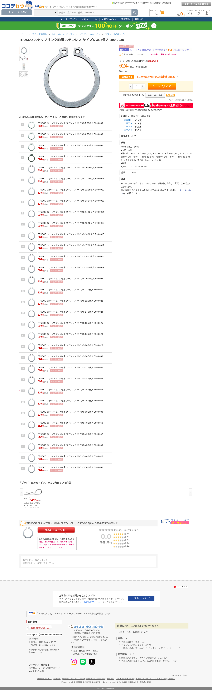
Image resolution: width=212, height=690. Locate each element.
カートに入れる (162, 86)
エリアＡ (128, 123)
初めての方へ (118, 3)
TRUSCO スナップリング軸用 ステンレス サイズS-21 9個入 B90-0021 (70, 289)
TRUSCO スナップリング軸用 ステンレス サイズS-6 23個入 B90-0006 (70, 134)
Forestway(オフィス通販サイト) (139, 3)
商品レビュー (141, 19)
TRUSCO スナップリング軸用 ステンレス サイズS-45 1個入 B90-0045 (70, 445)
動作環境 (171, 679)
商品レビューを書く (56, 530)
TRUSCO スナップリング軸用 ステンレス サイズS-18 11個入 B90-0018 (71, 256)
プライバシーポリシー (125, 679)
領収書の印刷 (133, 682)
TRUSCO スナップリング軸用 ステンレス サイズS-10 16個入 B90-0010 (71, 167)
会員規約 (110, 679)
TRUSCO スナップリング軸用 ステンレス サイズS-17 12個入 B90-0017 (71, 245)
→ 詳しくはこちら (54, 547)
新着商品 (125, 19)
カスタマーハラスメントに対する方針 (151, 679)
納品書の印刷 (145, 682)
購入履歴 (86, 682)
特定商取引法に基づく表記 (73, 679)
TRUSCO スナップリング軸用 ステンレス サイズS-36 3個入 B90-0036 (70, 400)
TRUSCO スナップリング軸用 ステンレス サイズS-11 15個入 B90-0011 (71, 178)
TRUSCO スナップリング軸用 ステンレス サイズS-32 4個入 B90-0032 (70, 367)
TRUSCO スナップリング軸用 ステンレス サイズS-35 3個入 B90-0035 (70, 389)
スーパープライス (69, 19)
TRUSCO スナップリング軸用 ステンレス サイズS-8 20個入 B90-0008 (70, 145)
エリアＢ (128, 126)
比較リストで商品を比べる (133, 95)
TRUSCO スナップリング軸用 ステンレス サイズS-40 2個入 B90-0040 (70, 423)
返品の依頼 (121, 682)
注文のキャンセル (108, 682)
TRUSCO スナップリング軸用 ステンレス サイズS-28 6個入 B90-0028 (70, 345)
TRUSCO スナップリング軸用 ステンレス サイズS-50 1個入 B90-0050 (70, 467)
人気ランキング (109, 19)
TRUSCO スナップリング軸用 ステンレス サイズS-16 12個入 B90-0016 (71, 234)
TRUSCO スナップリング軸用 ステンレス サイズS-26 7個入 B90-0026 (70, 334)
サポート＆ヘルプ (44, 679)
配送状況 (95, 682)
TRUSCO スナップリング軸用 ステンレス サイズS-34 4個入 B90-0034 (70, 378)
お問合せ (156, 3)
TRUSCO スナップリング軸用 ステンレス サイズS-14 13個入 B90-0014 (71, 212)
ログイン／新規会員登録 (196, 4)
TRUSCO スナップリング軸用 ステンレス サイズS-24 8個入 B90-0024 (70, 312)
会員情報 (77, 682)
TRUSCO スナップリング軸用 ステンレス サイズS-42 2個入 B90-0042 (70, 434)
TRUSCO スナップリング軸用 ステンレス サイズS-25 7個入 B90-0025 (70, 323)
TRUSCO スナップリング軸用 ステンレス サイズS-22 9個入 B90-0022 (70, 301)
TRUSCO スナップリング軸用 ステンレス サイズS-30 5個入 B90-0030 (70, 356)
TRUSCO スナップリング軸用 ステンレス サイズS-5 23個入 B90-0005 (70, 123)
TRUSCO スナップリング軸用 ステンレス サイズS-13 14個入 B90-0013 (71, 201)
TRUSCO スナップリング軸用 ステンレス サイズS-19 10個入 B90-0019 (71, 267)
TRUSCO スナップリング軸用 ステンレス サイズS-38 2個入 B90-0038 (70, 412)
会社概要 (57, 679)
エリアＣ (128, 130)
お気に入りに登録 (155, 95)
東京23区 (128, 120)
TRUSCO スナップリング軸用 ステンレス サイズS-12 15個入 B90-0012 (71, 190)
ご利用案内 (166, 3)
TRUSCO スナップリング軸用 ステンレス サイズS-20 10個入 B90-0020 (71, 278)
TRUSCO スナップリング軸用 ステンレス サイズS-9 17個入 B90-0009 (70, 156)
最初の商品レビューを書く (134, 54)
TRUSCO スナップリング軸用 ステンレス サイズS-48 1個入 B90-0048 (70, 456)
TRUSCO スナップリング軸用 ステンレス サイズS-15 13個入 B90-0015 (71, 223)
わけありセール (89, 19)
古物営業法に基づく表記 (95, 679)
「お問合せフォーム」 (92, 602)
